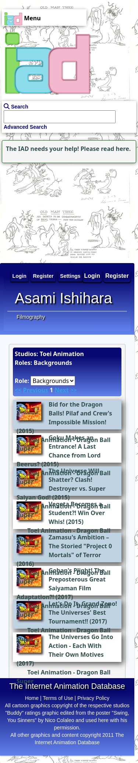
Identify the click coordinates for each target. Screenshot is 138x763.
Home (32, 698)
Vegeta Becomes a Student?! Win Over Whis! (77, 513)
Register (117, 276)
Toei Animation (49, 530)
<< (18, 390)
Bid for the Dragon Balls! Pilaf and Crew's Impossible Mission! (80, 413)
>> (73, 390)
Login (92, 276)
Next (61, 390)
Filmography (31, 317)
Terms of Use (58, 698)
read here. (116, 149)
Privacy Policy (93, 698)
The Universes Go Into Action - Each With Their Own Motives (81, 646)
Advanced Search (25, 127)
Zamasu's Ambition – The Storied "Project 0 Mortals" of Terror (80, 546)
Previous (35, 390)
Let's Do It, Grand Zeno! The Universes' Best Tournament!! (83, 612)
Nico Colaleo (59, 720)
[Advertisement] (46, 211)
